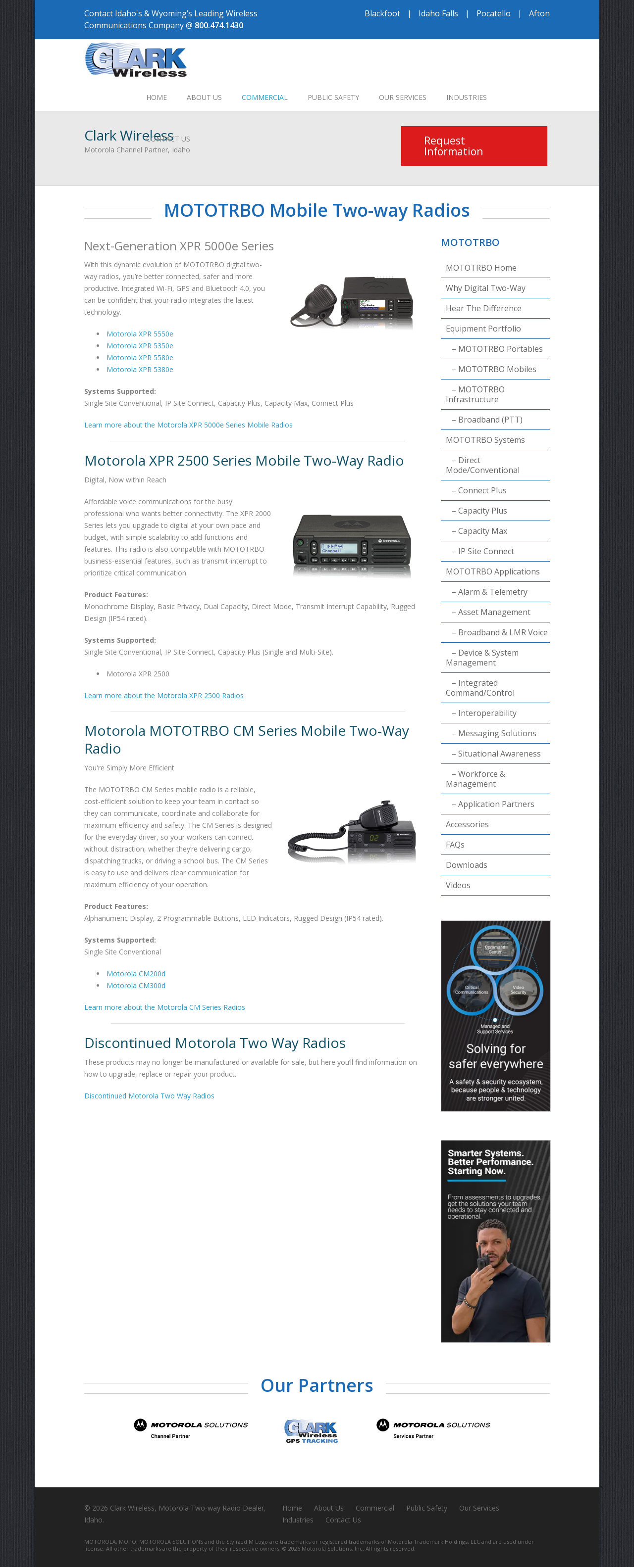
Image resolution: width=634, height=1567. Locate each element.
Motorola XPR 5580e (139, 357)
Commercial (265, 97)
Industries (466, 97)
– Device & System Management (482, 657)
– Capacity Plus (476, 510)
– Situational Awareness (493, 753)
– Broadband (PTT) (484, 419)
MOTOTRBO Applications (493, 571)
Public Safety (333, 97)
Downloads (466, 864)
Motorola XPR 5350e (139, 345)
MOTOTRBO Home (481, 267)
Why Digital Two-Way (486, 288)
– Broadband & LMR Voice (497, 632)
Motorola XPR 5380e (139, 369)
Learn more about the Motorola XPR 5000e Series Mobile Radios (188, 424)
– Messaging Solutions (491, 733)
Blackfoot (382, 13)
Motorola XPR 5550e (139, 333)
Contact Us (168, 138)
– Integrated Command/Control (480, 687)
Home (156, 97)
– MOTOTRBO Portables (494, 348)
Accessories (467, 824)
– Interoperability (481, 713)
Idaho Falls (438, 13)
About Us (204, 97)
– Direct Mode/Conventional (483, 465)
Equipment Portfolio (483, 328)
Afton (539, 13)
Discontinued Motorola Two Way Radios (149, 1095)
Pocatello (493, 13)
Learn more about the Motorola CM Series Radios (164, 1007)
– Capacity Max (476, 530)
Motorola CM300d (135, 985)
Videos (458, 885)
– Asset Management (488, 612)
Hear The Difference (484, 308)
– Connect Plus (476, 490)
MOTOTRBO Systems (485, 439)
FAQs (455, 844)
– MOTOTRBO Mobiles (491, 369)
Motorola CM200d (135, 973)
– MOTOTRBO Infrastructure (475, 394)
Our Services (402, 97)
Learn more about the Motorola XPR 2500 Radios (164, 695)
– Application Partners (490, 804)
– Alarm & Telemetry (487, 591)
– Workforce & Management (475, 778)
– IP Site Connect (480, 551)
